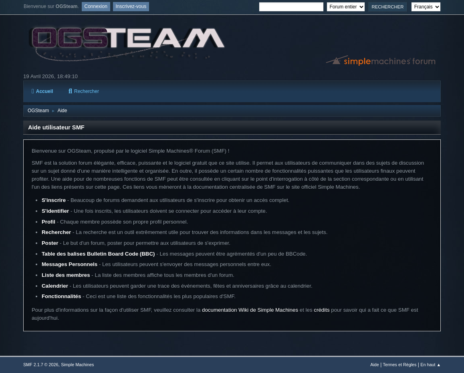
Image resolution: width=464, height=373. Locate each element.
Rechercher (84, 91)
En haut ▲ (430, 364)
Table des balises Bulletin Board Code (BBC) (98, 254)
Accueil (42, 91)
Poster (50, 243)
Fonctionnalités (61, 296)
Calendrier (55, 286)
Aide (374, 364)
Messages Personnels (69, 264)
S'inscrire (54, 200)
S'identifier (55, 211)
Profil (48, 222)
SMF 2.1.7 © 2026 (41, 364)
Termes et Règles (400, 364)
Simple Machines (77, 364)
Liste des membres (66, 275)
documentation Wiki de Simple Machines (250, 310)
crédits (321, 310)
